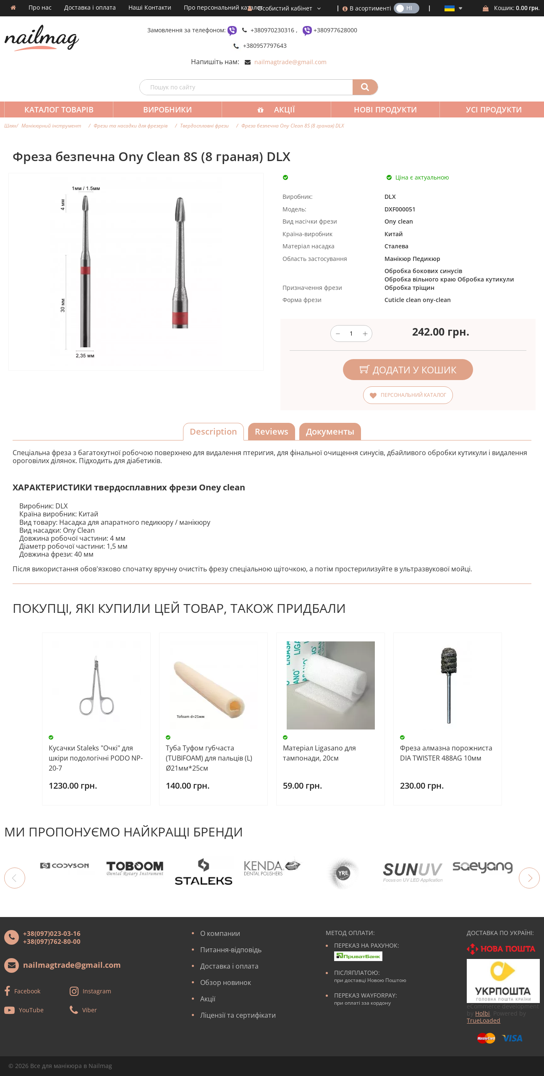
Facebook (27, 991)
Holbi (482, 1013)
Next (529, 878)
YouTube (31, 1009)
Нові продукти (379, 109)
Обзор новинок (225, 982)
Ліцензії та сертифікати (238, 1015)
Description (213, 431)
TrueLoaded (483, 1020)
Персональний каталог (413, 395)
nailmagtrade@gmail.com (290, 62)
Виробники (165, 109)
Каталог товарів (58, 109)
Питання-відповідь (231, 949)
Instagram (97, 991)
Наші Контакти (149, 7)
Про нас (40, 7)
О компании (220, 933)
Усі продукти (486, 109)
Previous (14, 878)
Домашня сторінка (13, 7)
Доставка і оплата (90, 7)
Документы (330, 431)
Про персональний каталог (223, 7)
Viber (89, 1009)
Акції (280, 109)
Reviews (271, 431)
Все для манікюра (56, 1066)
